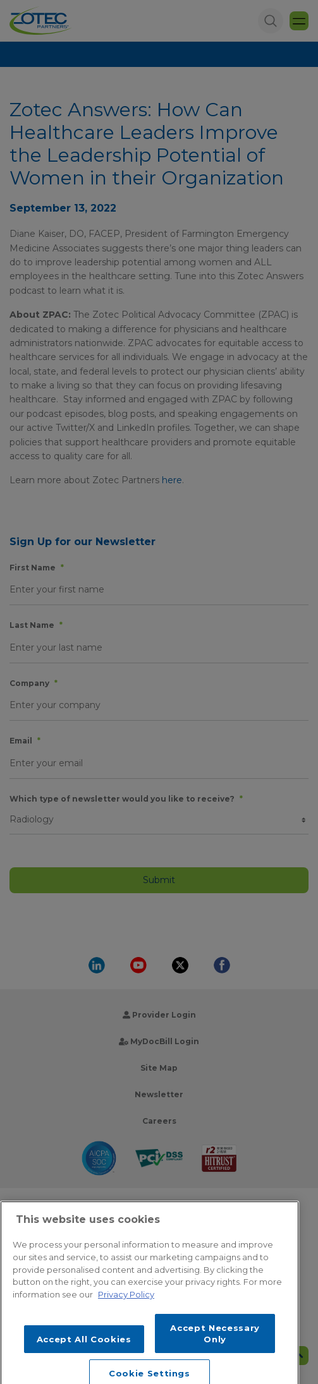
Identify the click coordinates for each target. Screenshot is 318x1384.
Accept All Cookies (84, 1357)
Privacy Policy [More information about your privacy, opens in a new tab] (126, 1312)
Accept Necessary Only (215, 1350)
